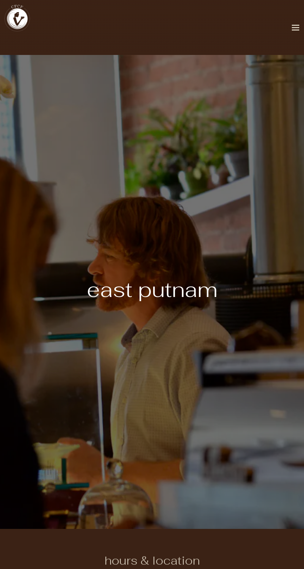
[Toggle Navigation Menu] (295, 27)
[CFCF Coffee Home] (17, 17)
